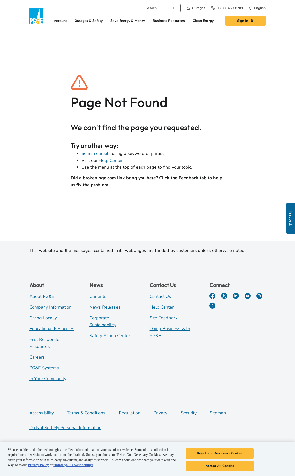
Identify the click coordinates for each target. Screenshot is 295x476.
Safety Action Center (109, 335)
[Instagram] (259, 296)
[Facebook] (212, 296)
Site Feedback (164, 318)
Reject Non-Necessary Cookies (220, 455)
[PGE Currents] (212, 306)
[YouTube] (247, 296)
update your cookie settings (73, 466)
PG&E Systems (44, 368)
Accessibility (41, 413)
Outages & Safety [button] (89, 21)
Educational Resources (51, 329)
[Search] (174, 8)
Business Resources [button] (169, 21)
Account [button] (60, 21)
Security (189, 413)
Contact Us (160, 296)
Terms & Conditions (86, 413)
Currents (97, 296)
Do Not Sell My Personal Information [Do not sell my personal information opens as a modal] (65, 427)
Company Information (50, 307)
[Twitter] (224, 296)
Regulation (129, 413)
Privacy (160, 413)
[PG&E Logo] (36, 16)
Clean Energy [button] (203, 21)
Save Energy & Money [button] (127, 21)
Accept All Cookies (220, 467)
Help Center (111, 160)
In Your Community (47, 379)
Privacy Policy (38, 466)
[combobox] (161, 8)
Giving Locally (43, 318)
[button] (195, 8)
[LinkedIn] (236, 296)
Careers (37, 357)
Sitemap (218, 413)
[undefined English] (257, 8)
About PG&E (41, 296)
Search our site (96, 153)
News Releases (104, 307)
